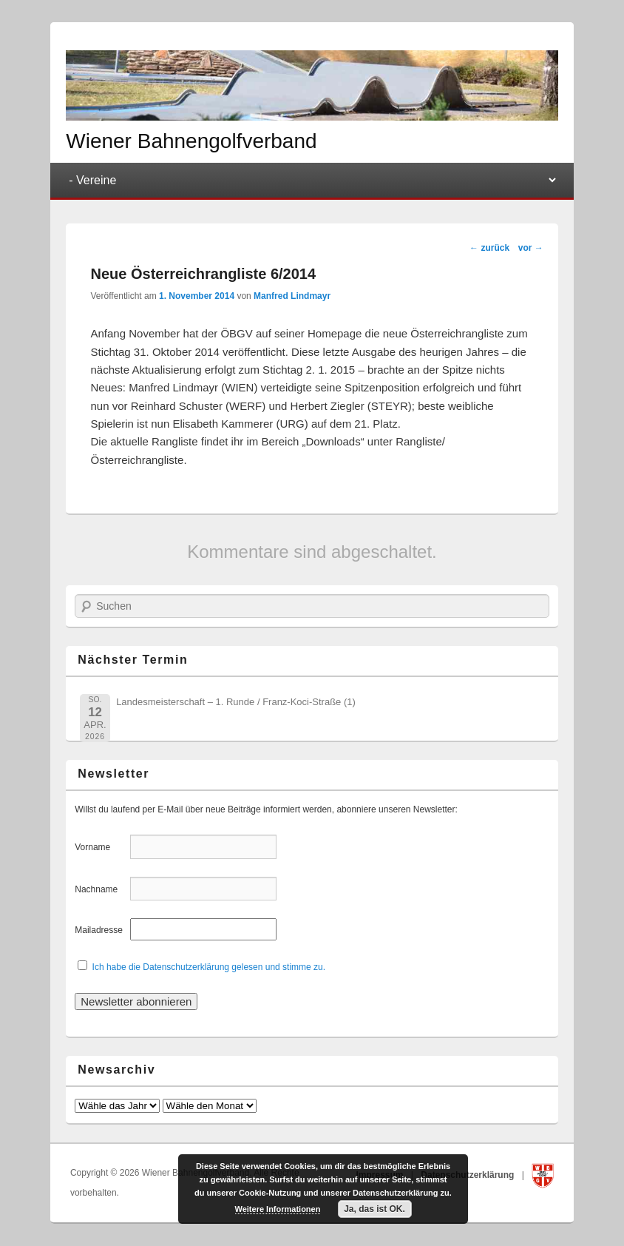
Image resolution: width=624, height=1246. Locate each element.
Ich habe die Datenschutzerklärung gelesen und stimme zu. (209, 967)
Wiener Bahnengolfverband (191, 140)
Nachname (101, 889)
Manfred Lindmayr (292, 296)
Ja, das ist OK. (374, 1209)
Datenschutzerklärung (468, 1175)
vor (530, 248)
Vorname (101, 847)
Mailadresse (101, 930)
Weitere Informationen (278, 1209)
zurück (489, 248)
